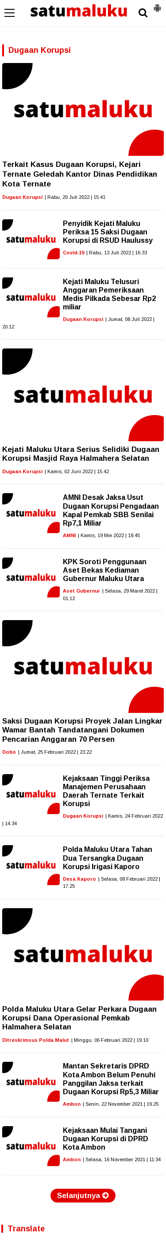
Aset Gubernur (81, 590)
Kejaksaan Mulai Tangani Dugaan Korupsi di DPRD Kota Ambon (105, 1139)
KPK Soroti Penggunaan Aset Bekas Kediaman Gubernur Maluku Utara (105, 570)
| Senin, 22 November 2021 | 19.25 (120, 1104)
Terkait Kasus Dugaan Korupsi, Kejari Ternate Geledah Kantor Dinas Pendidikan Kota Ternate (79, 174)
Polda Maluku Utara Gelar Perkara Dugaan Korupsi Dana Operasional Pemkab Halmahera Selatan (79, 1018)
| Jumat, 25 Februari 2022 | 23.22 (55, 752)
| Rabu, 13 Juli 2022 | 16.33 (116, 252)
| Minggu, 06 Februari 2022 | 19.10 (109, 1040)
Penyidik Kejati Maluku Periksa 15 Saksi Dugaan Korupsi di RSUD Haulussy (108, 232)
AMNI (69, 535)
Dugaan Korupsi (22, 197)
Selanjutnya (83, 1195)
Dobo (9, 752)
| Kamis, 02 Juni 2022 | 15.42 (77, 471)
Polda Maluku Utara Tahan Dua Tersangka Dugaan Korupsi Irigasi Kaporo (107, 858)
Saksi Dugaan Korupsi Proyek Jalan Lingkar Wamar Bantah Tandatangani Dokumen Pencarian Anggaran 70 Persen (82, 730)
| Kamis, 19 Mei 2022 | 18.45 (109, 535)
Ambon (72, 1104)
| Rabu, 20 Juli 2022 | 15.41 (75, 197)
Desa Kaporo (79, 879)
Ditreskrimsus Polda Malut (35, 1040)
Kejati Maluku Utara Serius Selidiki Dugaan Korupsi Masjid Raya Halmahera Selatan (80, 454)
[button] (157, 4)
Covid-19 (73, 252)
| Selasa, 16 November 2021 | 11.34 (122, 1159)
